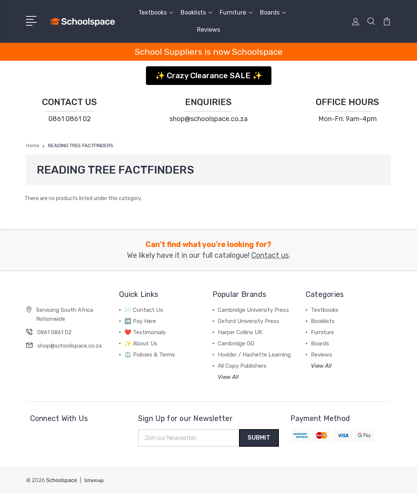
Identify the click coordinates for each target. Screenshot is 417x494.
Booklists (196, 12)
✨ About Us (140, 343)
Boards (273, 12)
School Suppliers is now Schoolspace (209, 52)
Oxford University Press (248, 321)
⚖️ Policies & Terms (149, 354)
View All (228, 377)
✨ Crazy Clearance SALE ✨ (208, 75)
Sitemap (94, 481)
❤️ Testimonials (145, 332)
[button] (208, 73)
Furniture (236, 12)
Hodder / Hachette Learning (254, 354)
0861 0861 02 (69, 119)
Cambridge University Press (253, 310)
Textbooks (156, 12)
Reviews (208, 29)
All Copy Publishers (242, 365)
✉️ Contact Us (143, 310)
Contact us (270, 255)
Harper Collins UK (240, 332)
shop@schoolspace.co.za (208, 119)
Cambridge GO (236, 343)
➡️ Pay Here (140, 321)
